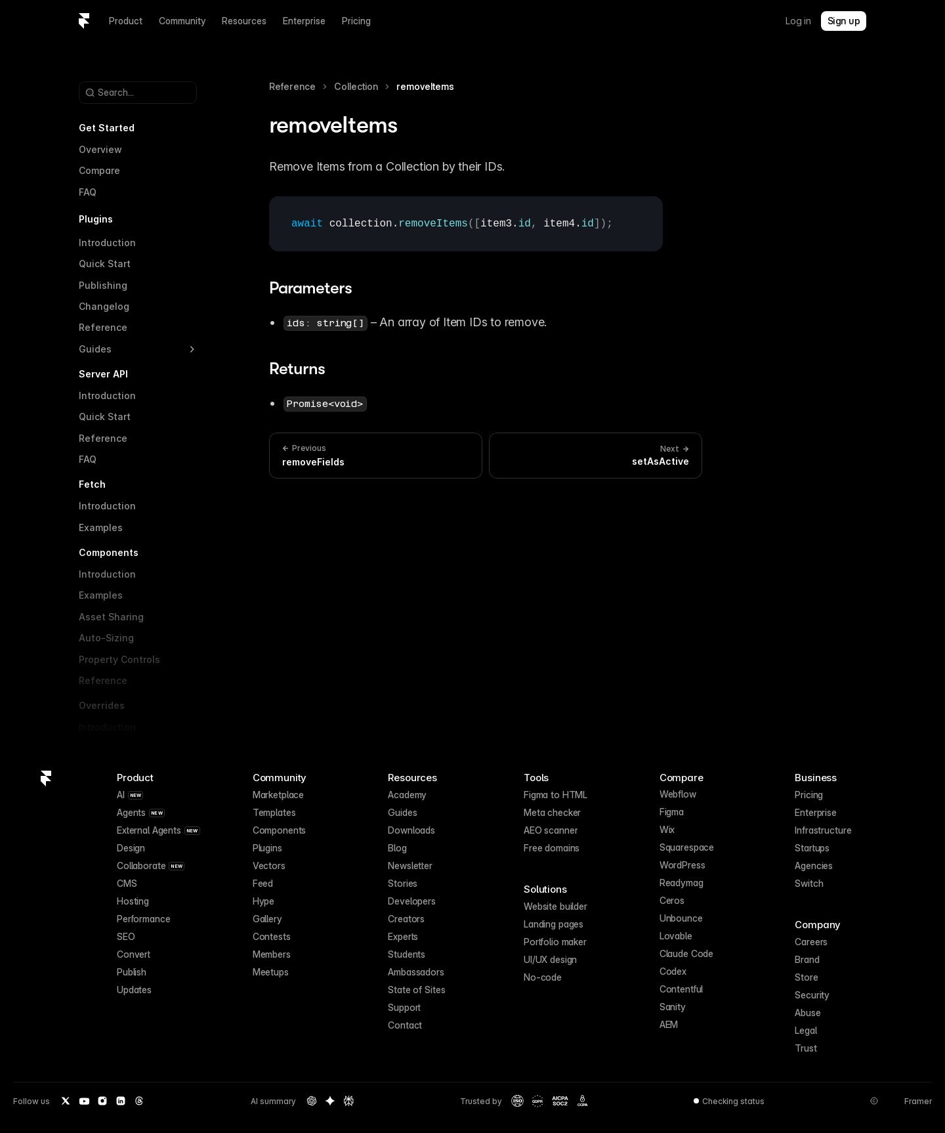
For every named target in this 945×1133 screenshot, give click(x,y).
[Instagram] (102, 1101)
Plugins (96, 218)
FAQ (87, 192)
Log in (798, 20)
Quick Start (105, 263)
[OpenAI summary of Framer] (312, 1101)
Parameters (310, 287)
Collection (356, 86)
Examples (101, 527)
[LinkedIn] (121, 1101)
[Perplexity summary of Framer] (348, 1101)
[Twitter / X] (66, 1101)
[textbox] (466, 223)
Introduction (107, 242)
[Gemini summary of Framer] (330, 1101)
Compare (99, 170)
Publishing (103, 285)
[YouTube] (84, 1101)
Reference (103, 327)
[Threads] (139, 1101)
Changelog (104, 306)
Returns (297, 368)
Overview (100, 149)
